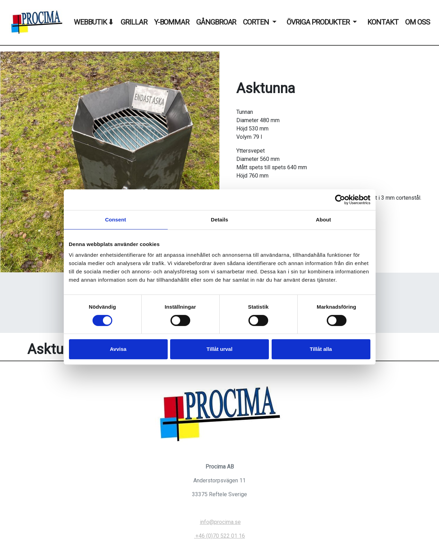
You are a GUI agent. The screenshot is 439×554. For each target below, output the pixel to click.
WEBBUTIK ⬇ (94, 22)
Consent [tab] (115, 219)
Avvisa (118, 349)
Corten (256, 22)
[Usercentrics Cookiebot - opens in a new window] (340, 199)
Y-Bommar (171, 22)
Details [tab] (219, 219)
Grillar (134, 22)
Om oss (417, 22)
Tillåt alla (321, 349)
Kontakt (382, 22)
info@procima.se (220, 522)
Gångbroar (216, 22)
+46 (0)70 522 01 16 (219, 536)
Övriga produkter (318, 22)
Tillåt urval (219, 349)
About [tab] (323, 219)
